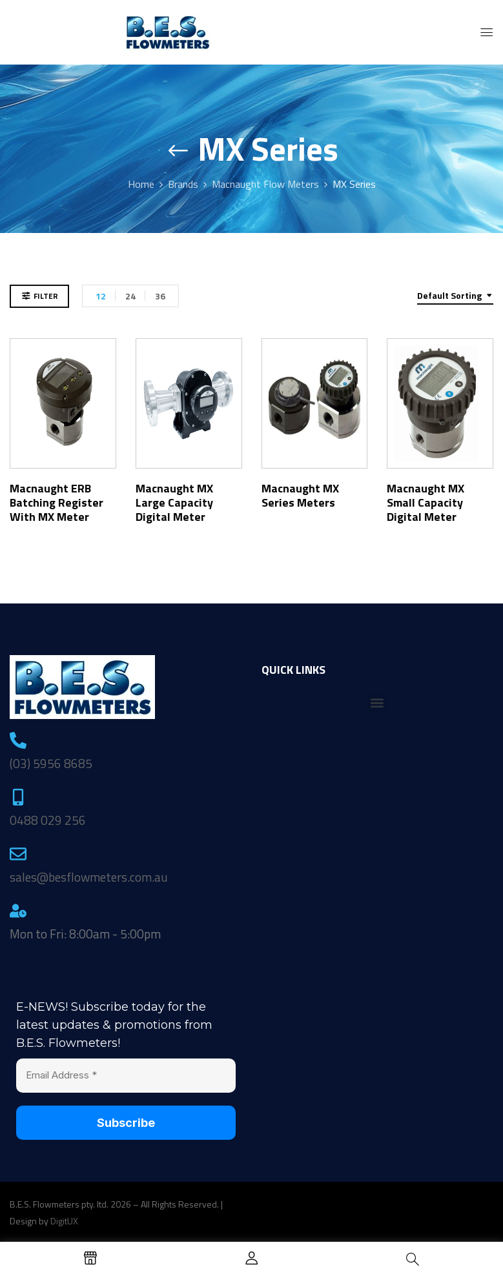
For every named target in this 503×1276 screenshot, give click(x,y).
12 (101, 296)
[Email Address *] (126, 1075)
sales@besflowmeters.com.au (89, 876)
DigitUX (64, 1221)
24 (130, 296)
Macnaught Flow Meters (265, 184)
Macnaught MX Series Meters (300, 495)
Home (141, 184)
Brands (183, 184)
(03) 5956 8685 (51, 763)
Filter (46, 296)
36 (160, 296)
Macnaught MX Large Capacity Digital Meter (174, 502)
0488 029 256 (48, 820)
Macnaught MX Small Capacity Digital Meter (425, 502)
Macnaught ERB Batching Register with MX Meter (56, 502)
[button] (377, 702)
